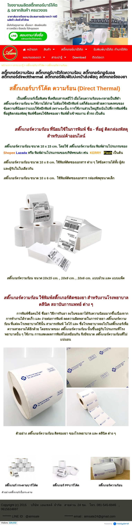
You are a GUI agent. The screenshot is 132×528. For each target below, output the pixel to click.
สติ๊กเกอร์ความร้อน (110, 485)
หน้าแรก (5, 65)
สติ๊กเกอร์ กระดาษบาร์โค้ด (21, 485)
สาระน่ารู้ (18, 65)
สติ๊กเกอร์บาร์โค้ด (35, 65)
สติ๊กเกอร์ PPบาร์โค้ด (66, 485)
